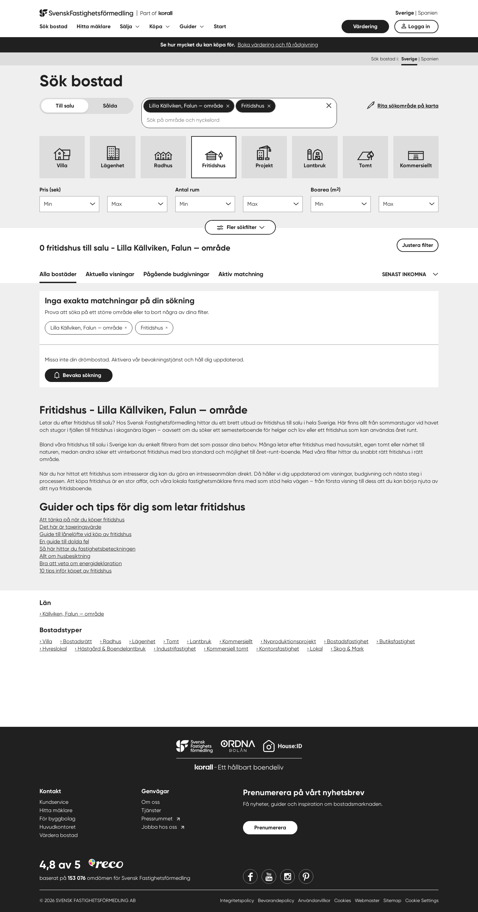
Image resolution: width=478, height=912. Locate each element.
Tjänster (151, 810)
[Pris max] (137, 204)
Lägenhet (143, 641)
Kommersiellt (237, 641)
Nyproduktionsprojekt (290, 641)
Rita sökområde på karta (407, 106)
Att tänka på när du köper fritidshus (82, 519)
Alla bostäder (58, 274)
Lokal (316, 649)
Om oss (150, 802)
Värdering (365, 26)
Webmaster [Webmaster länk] (368, 900)
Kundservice (54, 802)
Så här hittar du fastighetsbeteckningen (87, 549)
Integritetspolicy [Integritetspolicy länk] (237, 900)
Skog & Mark (349, 649)
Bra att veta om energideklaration (81, 563)
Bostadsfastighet (347, 641)
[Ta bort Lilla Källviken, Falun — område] (124, 328)
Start (220, 26)
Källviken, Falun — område (73, 614)
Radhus (112, 641)
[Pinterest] (306, 876)
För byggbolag (57, 818)
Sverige (405, 13)
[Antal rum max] (273, 204)
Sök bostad (53, 26)
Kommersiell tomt (227, 649)
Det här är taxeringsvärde (70, 527)
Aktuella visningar (110, 274)
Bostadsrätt (77, 641)
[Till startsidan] (106, 13)
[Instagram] (287, 876)
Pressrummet (157, 818)
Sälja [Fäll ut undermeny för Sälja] (126, 26)
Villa (47, 641)
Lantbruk (200, 641)
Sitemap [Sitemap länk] (393, 900)
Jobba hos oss (159, 827)
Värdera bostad (59, 835)
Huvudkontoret (58, 827)
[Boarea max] (408, 204)
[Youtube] (269, 876)
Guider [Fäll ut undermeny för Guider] (188, 26)
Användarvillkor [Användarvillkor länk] (315, 900)
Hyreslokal (54, 649)
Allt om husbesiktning (65, 556)
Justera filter (417, 245)
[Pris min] (69, 204)
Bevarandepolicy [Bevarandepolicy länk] (276, 900)
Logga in (419, 26)
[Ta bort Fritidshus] (165, 328)
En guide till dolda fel (64, 541)
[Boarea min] (340, 204)
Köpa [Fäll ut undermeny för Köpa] (155, 26)
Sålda (110, 106)
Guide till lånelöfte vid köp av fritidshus (85, 534)
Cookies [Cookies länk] (343, 900)
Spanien (428, 13)
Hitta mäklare (94, 26)
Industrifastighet (176, 649)
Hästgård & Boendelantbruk (112, 649)
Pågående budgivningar (176, 274)
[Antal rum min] (205, 204)
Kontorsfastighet (279, 649)
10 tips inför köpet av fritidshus (76, 571)
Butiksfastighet (397, 641)
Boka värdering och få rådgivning (278, 44)
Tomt (172, 641)
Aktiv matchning (240, 274)
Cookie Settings (421, 900)
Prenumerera (270, 827)
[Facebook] (250, 876)
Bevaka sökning (78, 373)
